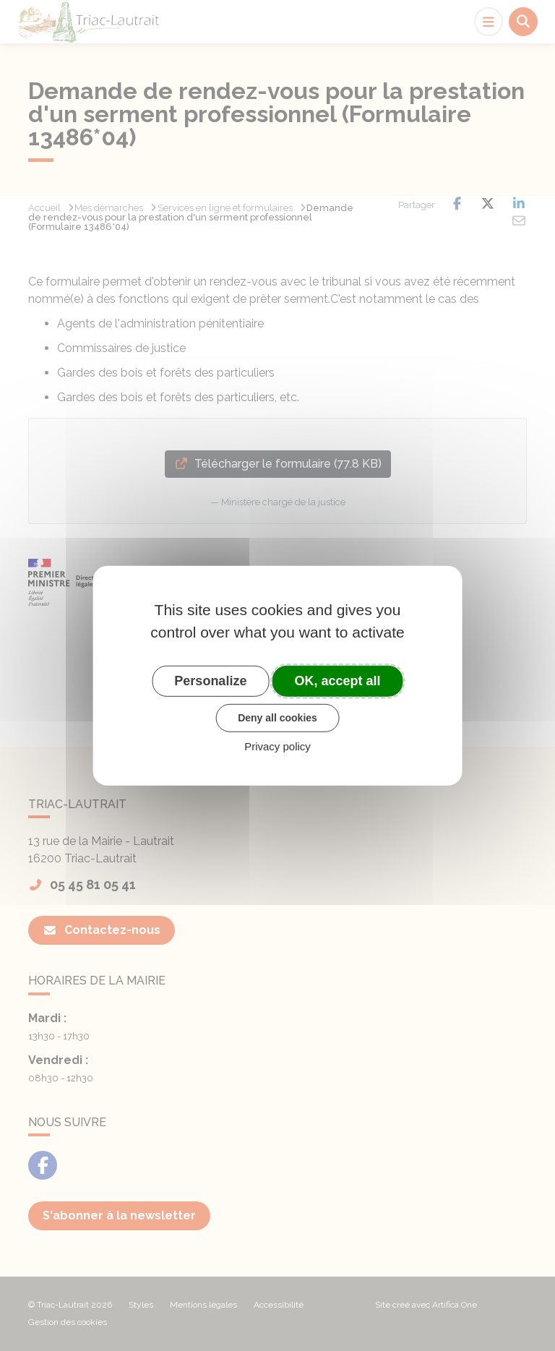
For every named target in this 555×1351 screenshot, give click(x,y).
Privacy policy (277, 746)
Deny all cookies (277, 718)
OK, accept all (338, 680)
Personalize (210, 680)
